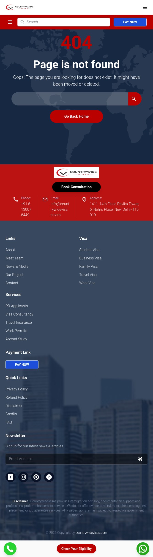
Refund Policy (16, 397)
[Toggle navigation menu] (10, 22)
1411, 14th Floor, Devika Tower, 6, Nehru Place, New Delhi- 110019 (114, 209)
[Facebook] (10, 477)
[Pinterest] (36, 477)
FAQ (8, 422)
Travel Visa (88, 275)
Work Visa (87, 283)
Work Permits (16, 331)
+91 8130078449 (26, 209)
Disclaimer (13, 406)
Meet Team (14, 258)
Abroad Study (16, 339)
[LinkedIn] (49, 477)
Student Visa (89, 250)
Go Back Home (76, 116)
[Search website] (63, 22)
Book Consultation (76, 187)
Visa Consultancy (19, 314)
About (10, 250)
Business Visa (90, 258)
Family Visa (88, 266)
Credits (11, 414)
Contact (11, 283)
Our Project (14, 275)
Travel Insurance (18, 322)
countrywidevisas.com (91, 532)
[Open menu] (144, 7)
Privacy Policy (16, 389)
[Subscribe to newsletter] (140, 459)
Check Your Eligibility (76, 549)
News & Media (17, 266)
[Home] (19, 7)
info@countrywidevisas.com (60, 209)
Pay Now (130, 22)
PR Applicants (16, 306)
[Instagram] (23, 477)
